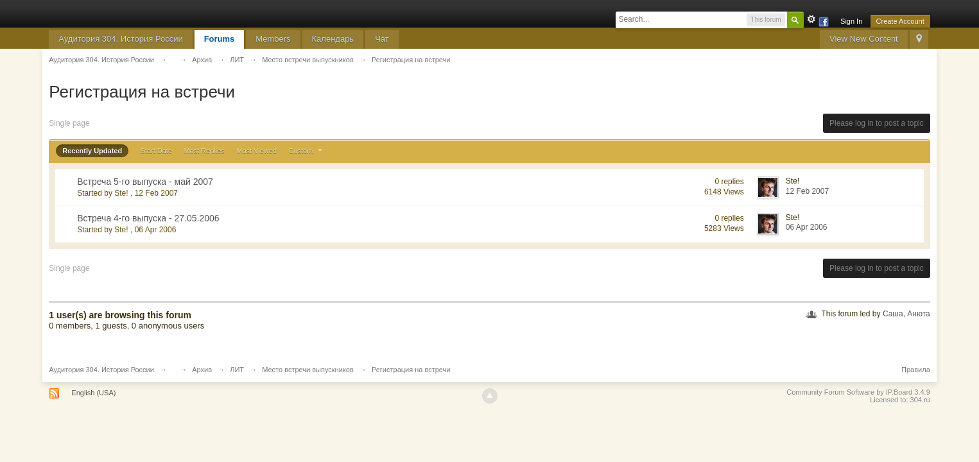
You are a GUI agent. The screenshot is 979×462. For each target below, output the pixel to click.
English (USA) (93, 393)
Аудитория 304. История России (120, 39)
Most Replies (204, 151)
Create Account (900, 21)
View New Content (863, 39)
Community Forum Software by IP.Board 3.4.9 (858, 392)
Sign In (851, 21)
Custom (306, 151)
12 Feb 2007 (807, 191)
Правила (915, 369)
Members (273, 39)
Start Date (157, 151)
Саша (893, 313)
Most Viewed (256, 151)
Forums (219, 39)
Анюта (918, 313)
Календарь (333, 39)
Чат (382, 39)
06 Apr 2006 (806, 227)
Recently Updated (92, 151)
